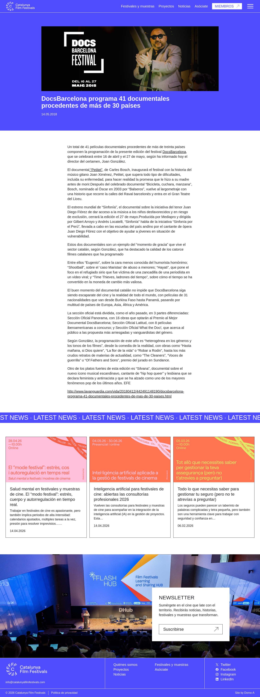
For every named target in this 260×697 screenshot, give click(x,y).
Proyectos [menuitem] (121, 669)
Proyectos (166, 6)
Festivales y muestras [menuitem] (171, 665)
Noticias (184, 6)
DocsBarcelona (174, 152)
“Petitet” (95, 170)
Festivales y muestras (137, 6)
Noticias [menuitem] (119, 674)
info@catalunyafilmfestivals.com (25, 682)
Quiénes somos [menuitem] (125, 665)
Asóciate (201, 6)
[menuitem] (235, 664)
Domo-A (249, 692)
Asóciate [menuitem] (161, 669)
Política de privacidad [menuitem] (64, 692)
